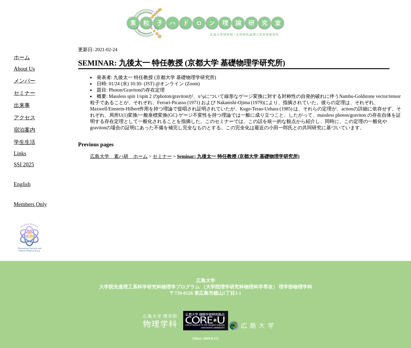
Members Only (30, 204)
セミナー (162, 156)
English (22, 184)
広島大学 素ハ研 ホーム (119, 156)
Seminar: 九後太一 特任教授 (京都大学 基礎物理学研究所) (238, 156)
